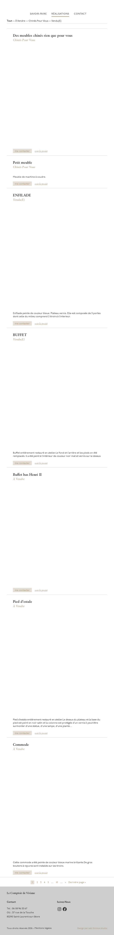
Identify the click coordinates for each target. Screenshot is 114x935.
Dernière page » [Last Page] (77, 882)
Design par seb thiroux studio (92, 928)
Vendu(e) (56, 21)
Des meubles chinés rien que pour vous (42, 36)
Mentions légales (43, 928)
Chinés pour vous (38, 21)
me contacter (22, 151)
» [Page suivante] (65, 882)
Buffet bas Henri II (27, 475)
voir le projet (41, 151)
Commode (21, 745)
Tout (9, 21)
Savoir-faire (38, 14)
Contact (80, 14)
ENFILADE (22, 195)
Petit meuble (22, 163)
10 (57, 882)
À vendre (20, 21)
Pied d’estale (22, 602)
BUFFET (20, 335)
